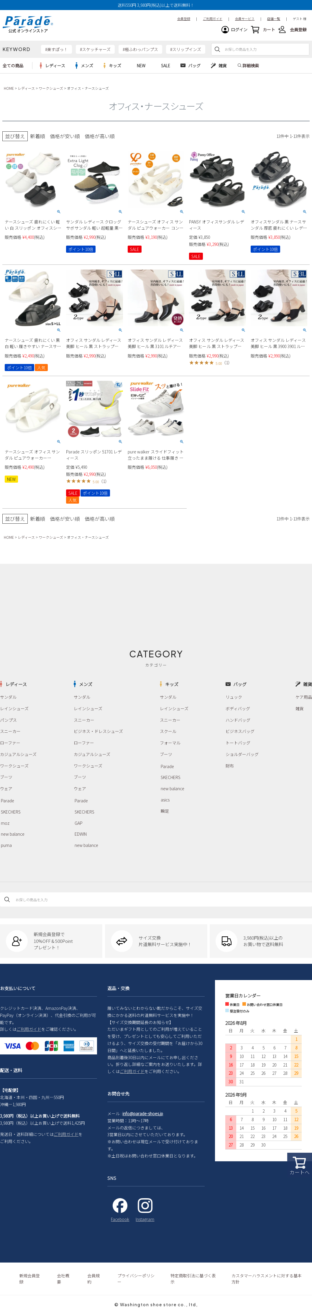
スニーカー (10, 731)
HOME (9, 88)
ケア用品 (303, 697)
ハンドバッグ (238, 720)
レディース (26, 88)
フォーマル (170, 743)
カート (269, 29)
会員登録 (298, 29)
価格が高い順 (100, 136)
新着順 (37, 136)
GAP (79, 823)
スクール (168, 731)
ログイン (239, 29)
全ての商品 (13, 65)
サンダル (8, 697)
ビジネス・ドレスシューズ (98, 731)
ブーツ (6, 777)
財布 (230, 766)
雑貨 (299, 708)
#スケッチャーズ (95, 49)
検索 (217, 49)
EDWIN (81, 834)
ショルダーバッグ (242, 754)
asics (165, 800)
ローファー (10, 743)
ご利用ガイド (29, 1029)
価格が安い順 (65, 136)
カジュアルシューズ (18, 754)
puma (6, 845)
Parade (7, 801)
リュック (234, 697)
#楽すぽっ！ (56, 49)
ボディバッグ (238, 708)
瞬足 (165, 811)
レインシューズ (14, 708)
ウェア (6, 788)
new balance (12, 834)
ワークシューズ (51, 88)
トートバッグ (238, 743)
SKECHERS (11, 812)
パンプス (8, 720)
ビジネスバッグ (240, 731)
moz (5, 823)
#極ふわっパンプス (140, 49)
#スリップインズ (185, 49)
